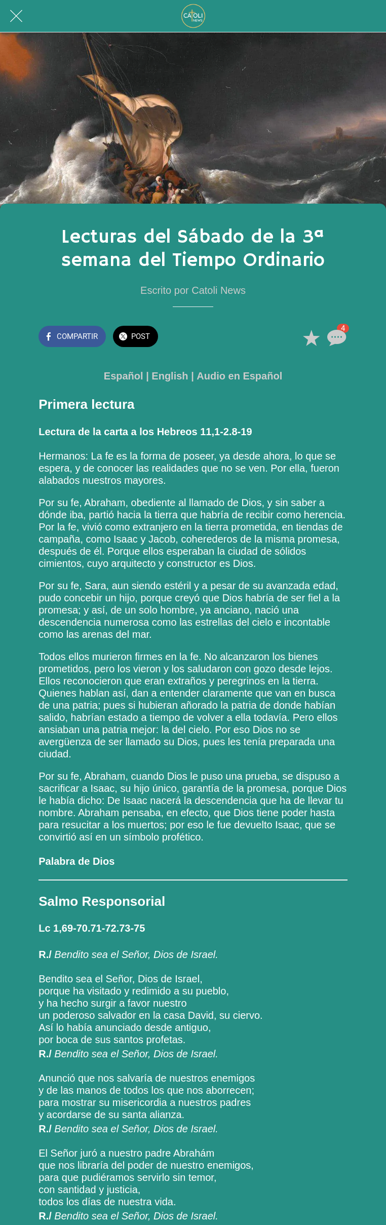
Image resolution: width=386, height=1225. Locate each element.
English (169, 375)
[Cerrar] (16, 16)
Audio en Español (239, 375)
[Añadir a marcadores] (311, 337)
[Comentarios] (335, 337)
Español (123, 375)
